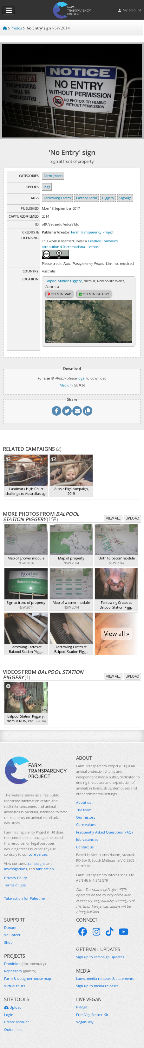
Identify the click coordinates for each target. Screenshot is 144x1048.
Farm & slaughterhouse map (27, 978)
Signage (125, 197)
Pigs (47, 186)
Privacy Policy (15, 877)
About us (83, 802)
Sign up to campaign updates (100, 957)
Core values (85, 824)
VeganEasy (85, 1021)
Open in (59, 294)
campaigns (36, 863)
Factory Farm (86, 197)
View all (113, 518)
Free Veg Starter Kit (92, 1014)
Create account (16, 1021)
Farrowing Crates (57, 197)
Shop (8, 942)
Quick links (13, 1029)
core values (38, 854)
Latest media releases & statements (105, 978)
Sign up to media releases (97, 985)
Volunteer (12, 934)
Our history (85, 817)
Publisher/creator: (56, 232)
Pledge (81, 1007)
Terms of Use (15, 885)
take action (45, 868)
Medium (66, 385)
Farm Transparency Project (92, 232)
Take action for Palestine (24, 898)
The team (83, 810)
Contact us (85, 847)
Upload (132, 518)
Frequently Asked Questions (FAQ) (104, 832)
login (81, 378)
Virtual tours (14, 985)
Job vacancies (87, 839)
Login (8, 1014)
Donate (10, 927)
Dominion (25, 963)
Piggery (108, 197)
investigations (15, 868)
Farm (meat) (53, 175)
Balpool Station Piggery (63, 280)
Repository (20, 970)
